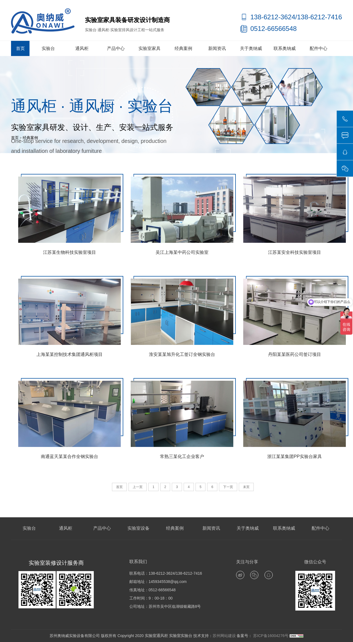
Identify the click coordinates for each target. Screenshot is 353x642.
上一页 (138, 487)
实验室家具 (149, 48)
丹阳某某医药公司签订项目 (294, 354)
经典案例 (183, 48)
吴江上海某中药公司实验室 (182, 252)
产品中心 (116, 48)
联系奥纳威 (285, 48)
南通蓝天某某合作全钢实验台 (69, 456)
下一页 (228, 487)
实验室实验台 (180, 635)
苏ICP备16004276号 (270, 635)
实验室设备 (138, 528)
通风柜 (82, 48)
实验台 (48, 48)
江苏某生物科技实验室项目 (69, 252)
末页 (246, 487)
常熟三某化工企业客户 (182, 456)
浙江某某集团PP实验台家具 (294, 456)
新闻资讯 (217, 48)
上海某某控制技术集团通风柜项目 (69, 354)
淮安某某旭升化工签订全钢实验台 (182, 354)
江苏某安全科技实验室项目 (294, 252)
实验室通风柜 (156, 635)
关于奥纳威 (251, 48)
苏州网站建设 (224, 635)
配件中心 (318, 48)
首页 (20, 48)
